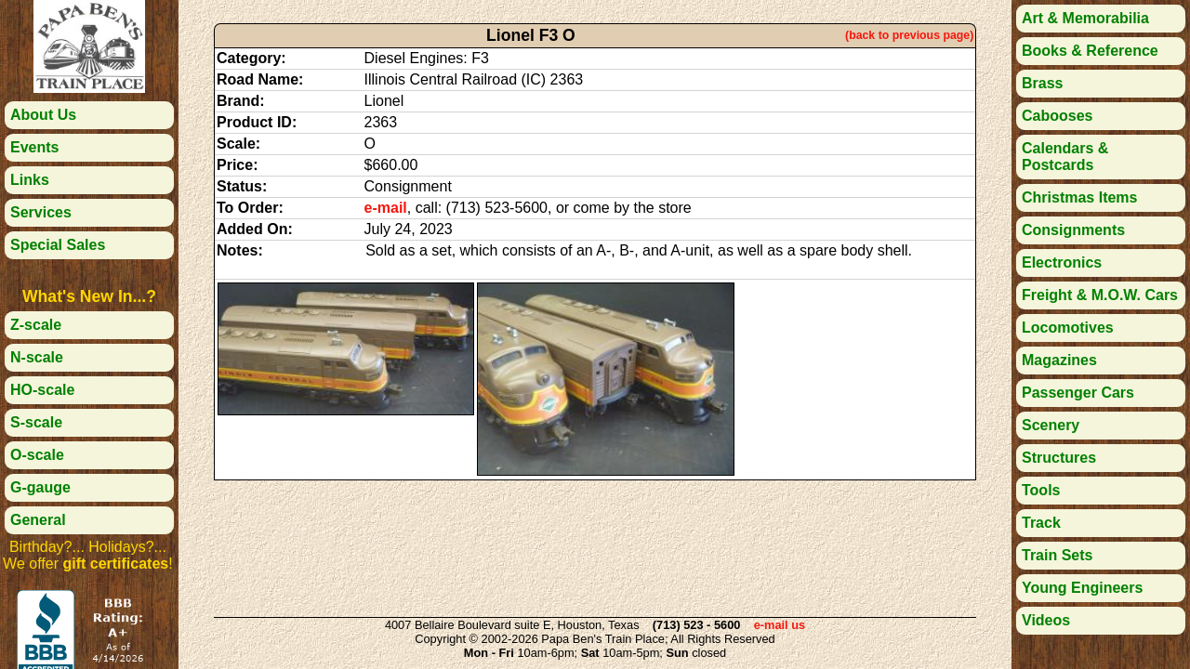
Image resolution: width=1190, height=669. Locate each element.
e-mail (385, 208)
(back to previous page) (909, 35)
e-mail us (779, 625)
